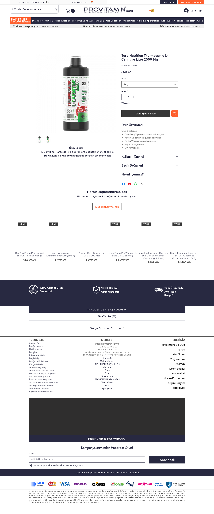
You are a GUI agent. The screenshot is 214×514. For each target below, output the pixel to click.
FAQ (107, 385)
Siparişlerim (107, 388)
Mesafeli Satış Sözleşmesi (42, 373)
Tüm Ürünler (107, 382)
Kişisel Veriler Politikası (41, 391)
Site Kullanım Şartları (39, 376)
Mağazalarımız (37, 346)
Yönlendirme (107, 376)
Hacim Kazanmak (174, 378)
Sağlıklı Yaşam (176, 383)
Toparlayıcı (178, 388)
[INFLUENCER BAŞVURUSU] (107, 309)
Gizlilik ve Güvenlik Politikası (43, 382)
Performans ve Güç (173, 345)
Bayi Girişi (34, 358)
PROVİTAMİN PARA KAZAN (107, 379)
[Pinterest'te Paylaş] (129, 184)
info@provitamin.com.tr (107, 344)
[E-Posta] (86, 459)
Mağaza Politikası (38, 361)
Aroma (125, 78)
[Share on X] (142, 184)
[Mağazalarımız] (83, 2)
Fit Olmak (179, 364)
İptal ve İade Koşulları (40, 379)
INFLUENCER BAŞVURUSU (107, 364)
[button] (71, 11)
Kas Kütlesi (178, 373)
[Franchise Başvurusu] (34, 2)
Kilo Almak (179, 354)
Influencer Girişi (37, 355)
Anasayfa (34, 343)
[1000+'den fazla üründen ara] (29, 9)
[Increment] (134, 97)
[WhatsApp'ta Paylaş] (136, 184)
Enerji (182, 349)
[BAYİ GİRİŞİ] (168, 2)
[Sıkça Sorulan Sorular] (107, 328)
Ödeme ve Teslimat (39, 388)
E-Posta (33, 453)
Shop (107, 370)
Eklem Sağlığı (177, 369)
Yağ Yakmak (177, 359)
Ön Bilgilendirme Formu (41, 385)
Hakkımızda (35, 349)
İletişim (33, 352)
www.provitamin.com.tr (98, 472)
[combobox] (149, 84)
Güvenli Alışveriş (37, 367)
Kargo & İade (36, 364)
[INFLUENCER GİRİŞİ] (191, 2)
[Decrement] (124, 97)
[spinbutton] (129, 97)
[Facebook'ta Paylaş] (123, 184)
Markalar (107, 367)
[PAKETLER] (20, 20)
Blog (107, 373)
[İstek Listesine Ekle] (174, 113)
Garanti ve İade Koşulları (41, 370)
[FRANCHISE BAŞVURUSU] (107, 438)
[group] (107, 246)
